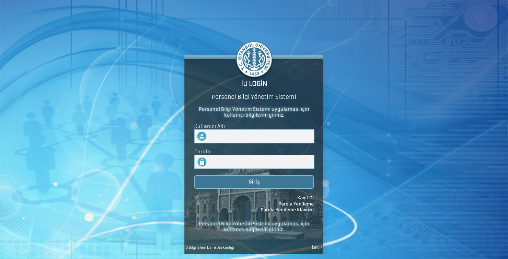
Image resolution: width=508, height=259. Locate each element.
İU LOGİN (254, 84)
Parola (202, 152)
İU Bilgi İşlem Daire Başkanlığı (209, 248)
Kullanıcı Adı (209, 126)
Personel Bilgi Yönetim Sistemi (254, 97)
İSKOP (317, 248)
